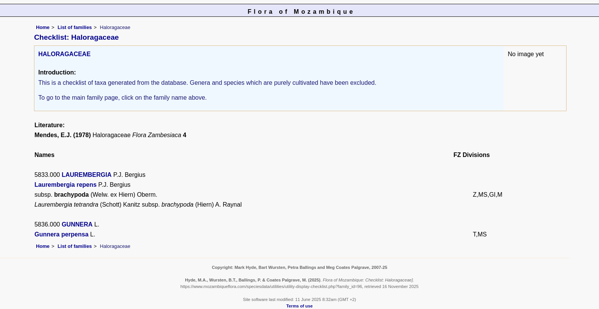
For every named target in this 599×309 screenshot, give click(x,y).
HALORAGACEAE (64, 54)
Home (43, 27)
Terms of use (300, 306)
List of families (75, 27)
